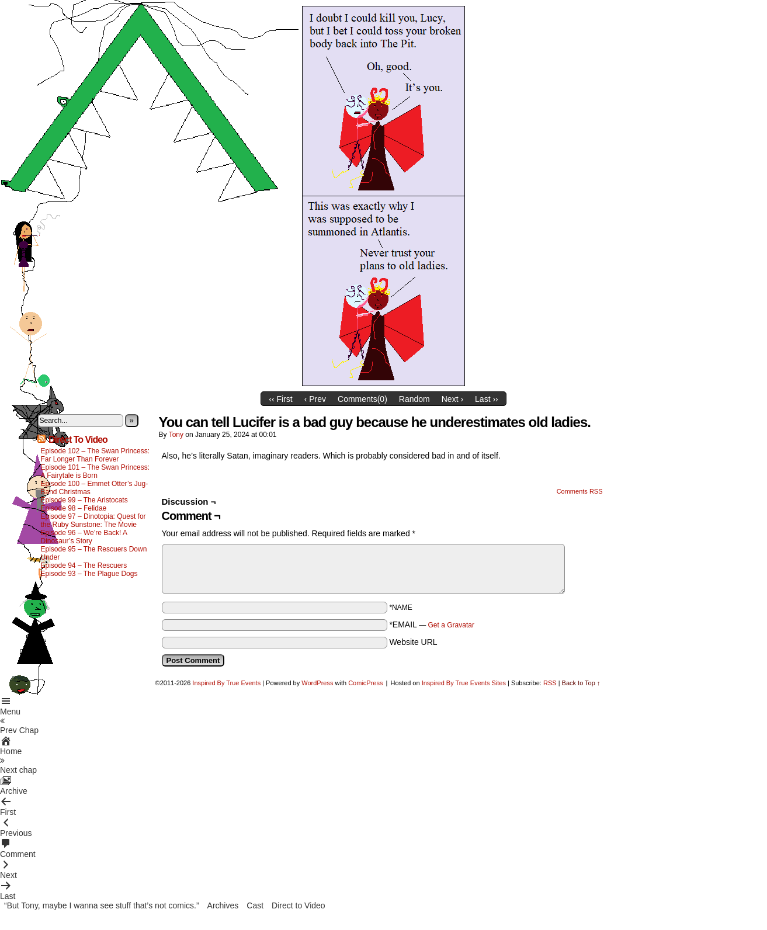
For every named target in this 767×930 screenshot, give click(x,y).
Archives (223, 905)
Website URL (413, 642)
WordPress (317, 682)
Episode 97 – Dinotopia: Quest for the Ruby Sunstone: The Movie (93, 520)
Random (414, 399)
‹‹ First (280, 399)
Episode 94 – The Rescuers (84, 565)
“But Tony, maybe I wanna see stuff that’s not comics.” (101, 905)
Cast (255, 905)
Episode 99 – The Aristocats (84, 500)
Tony (176, 435)
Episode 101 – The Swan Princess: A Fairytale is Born (95, 471)
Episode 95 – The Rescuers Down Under (94, 553)
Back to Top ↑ (581, 682)
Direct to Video (298, 905)
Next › (452, 399)
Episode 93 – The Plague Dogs (89, 574)
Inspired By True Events (226, 682)
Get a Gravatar (451, 625)
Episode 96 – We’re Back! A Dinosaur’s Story (84, 537)
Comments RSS (580, 491)
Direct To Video (77, 440)
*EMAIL (431, 624)
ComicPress (365, 682)
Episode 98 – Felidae (74, 508)
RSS (550, 682)
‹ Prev (315, 399)
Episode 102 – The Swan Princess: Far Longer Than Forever (95, 455)
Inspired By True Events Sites (464, 682)
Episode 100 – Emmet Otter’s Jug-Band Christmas (94, 488)
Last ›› (486, 399)
